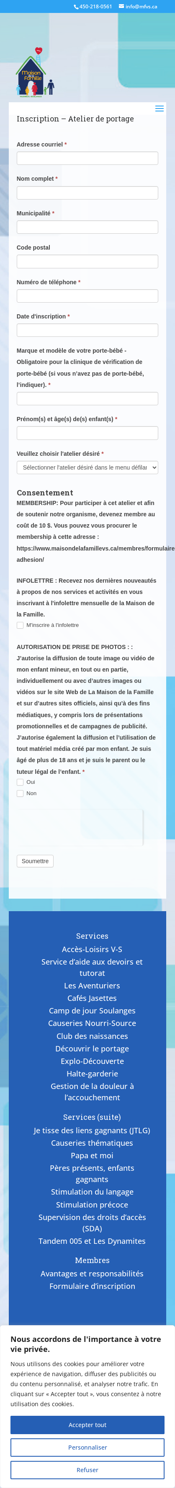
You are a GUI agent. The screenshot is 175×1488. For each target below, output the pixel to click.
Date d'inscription (43, 316)
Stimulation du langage (92, 1192)
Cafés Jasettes (92, 998)
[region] (87, 1406)
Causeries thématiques (92, 1143)
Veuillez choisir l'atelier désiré (60, 453)
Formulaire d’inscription (92, 1286)
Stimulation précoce (92, 1205)
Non (26, 793)
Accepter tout (87, 1425)
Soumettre (35, 861)
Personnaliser (87, 1447)
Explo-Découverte (92, 1061)
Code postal (33, 247)
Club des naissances (92, 1036)
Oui (26, 782)
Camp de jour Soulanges (92, 1010)
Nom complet (37, 178)
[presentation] (80, 826)
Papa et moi (92, 1155)
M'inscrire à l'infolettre (48, 625)
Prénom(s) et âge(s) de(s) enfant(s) (67, 419)
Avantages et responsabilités (92, 1273)
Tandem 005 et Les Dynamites (92, 1241)
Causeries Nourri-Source (92, 1023)
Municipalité (35, 213)
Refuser (87, 1470)
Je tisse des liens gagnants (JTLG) (92, 1130)
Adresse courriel (42, 144)
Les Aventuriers (92, 985)
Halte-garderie (92, 1074)
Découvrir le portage (92, 1048)
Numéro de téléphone (48, 282)
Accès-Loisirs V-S (92, 949)
